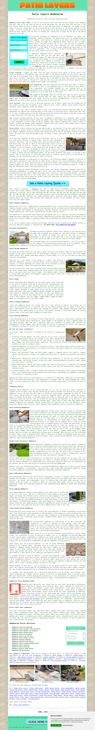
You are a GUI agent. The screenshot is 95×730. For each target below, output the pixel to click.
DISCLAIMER (82, 10)
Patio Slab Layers (27, 693)
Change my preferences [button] (68, 725)
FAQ (22, 717)
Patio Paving (54, 690)
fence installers (69, 659)
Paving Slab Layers (36, 688)
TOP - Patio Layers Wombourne (19, 705)
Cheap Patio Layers (21, 688)
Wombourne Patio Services (22, 623)
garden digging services (74, 657)
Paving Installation (43, 691)
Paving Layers (80, 693)
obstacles (75, 76)
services (33, 662)
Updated (18, 717)
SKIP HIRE (12, 660)
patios (64, 41)
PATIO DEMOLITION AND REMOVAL (66, 225)
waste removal (57, 655)
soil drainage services (59, 660)
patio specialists (35, 584)
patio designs (75, 572)
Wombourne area (40, 66)
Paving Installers (78, 691)
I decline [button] (58, 725)
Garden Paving (80, 688)
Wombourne (35, 189)
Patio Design (80, 690)
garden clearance (49, 657)
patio (60, 28)
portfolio (32, 64)
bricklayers (37, 655)
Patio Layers (24, 697)
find (14, 610)
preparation (13, 100)
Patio (11, 189)
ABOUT (70, 10)
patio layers (51, 194)
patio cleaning (65, 586)
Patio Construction (30, 690)
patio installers (52, 602)
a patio (34, 30)
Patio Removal (14, 691)
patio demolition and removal (42, 214)
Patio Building (55, 693)
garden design (78, 655)
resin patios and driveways (29, 598)
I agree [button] (53, 725)
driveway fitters (34, 660)
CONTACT (76, 10)
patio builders (71, 233)
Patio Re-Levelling (37, 697)
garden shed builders (24, 659)
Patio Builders (80, 695)
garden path (61, 463)
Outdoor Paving (44, 690)
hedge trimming (48, 659)
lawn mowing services (24, 657)
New (14, 717)
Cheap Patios (55, 691)
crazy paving (64, 540)
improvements (13, 655)
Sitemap (10, 717)
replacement (41, 49)
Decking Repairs (34, 699)
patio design (43, 59)
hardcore (64, 90)
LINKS (66, 10)
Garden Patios (14, 697)
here (31, 619)
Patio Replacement (67, 688)
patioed (61, 80)
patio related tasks (55, 600)
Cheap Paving (66, 691)
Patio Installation (35, 717)
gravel (48, 161)
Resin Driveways (44, 717)
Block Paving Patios (52, 688)
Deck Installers (22, 699)
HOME (62, 10)
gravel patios (70, 589)
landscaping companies (47, 618)
